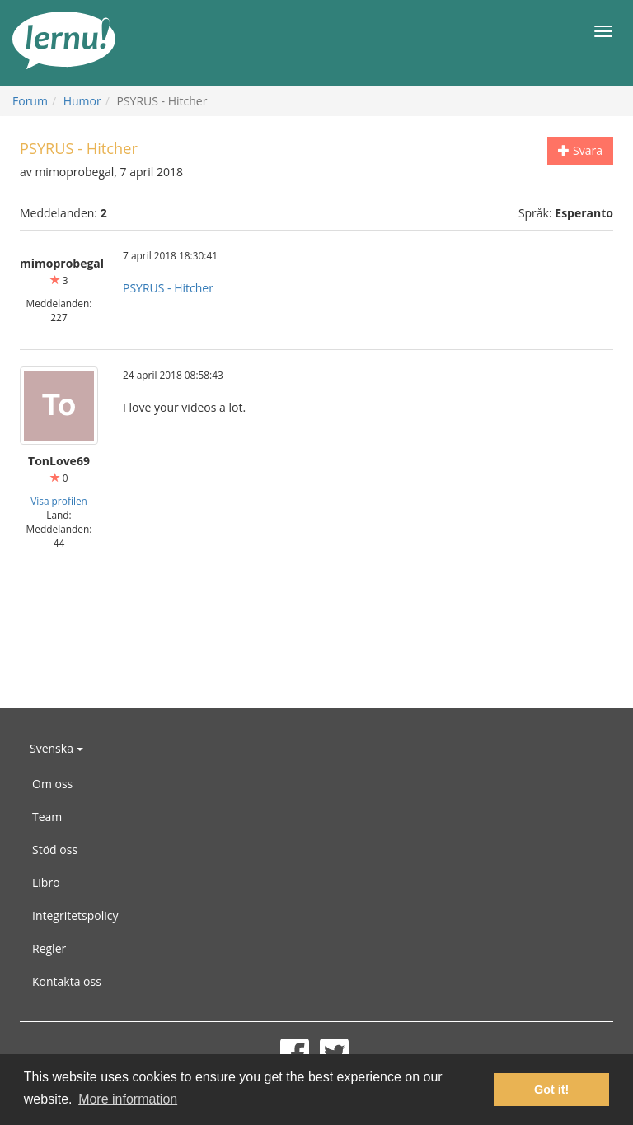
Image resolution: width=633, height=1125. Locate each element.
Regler (49, 948)
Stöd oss (54, 849)
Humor (82, 101)
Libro (46, 882)
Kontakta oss (66, 981)
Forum (30, 101)
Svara (580, 150)
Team (47, 816)
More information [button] (127, 1099)
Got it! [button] (551, 1089)
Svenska (56, 748)
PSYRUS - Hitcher (168, 288)
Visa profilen (58, 500)
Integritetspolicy (75, 915)
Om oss (52, 783)
